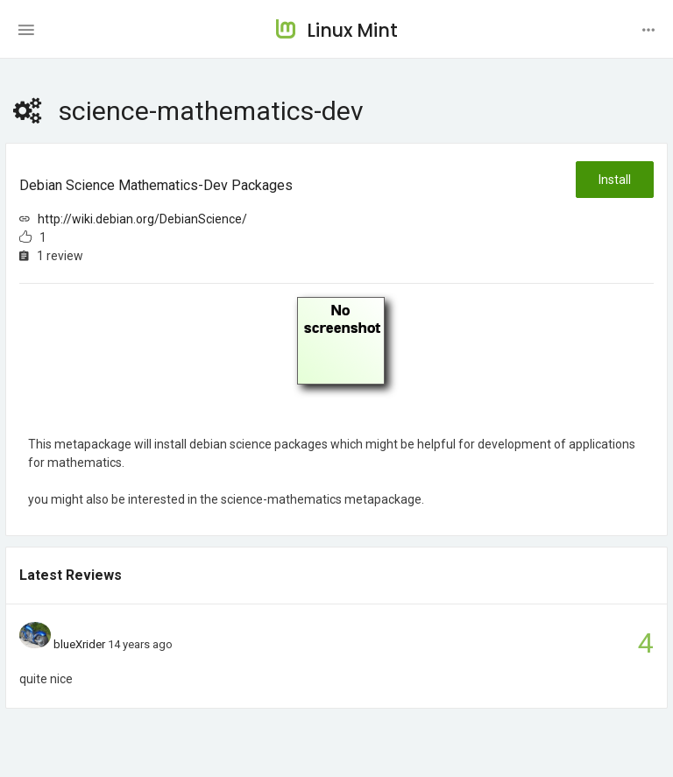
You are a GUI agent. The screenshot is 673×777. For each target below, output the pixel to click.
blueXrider (79, 644)
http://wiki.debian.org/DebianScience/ (142, 219)
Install (615, 180)
